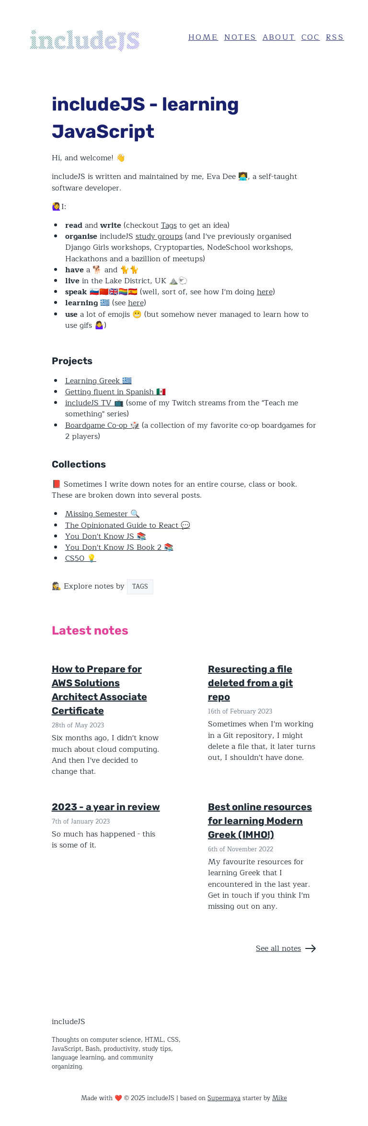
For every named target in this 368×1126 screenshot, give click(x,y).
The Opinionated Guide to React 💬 (127, 525)
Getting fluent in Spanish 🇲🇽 (115, 392)
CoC (310, 37)
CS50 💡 (80, 558)
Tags (169, 225)
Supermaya (224, 1098)
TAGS (140, 586)
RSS (335, 37)
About (279, 37)
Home (203, 37)
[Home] (96, 37)
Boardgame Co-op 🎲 (102, 425)
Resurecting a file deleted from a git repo (250, 682)
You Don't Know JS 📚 (105, 536)
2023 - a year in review (106, 807)
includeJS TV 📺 (94, 403)
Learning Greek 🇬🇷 (98, 381)
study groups (159, 236)
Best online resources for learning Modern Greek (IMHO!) (260, 820)
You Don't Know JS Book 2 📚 (119, 547)
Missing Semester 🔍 (102, 514)
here (265, 292)
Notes (240, 37)
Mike (279, 1098)
